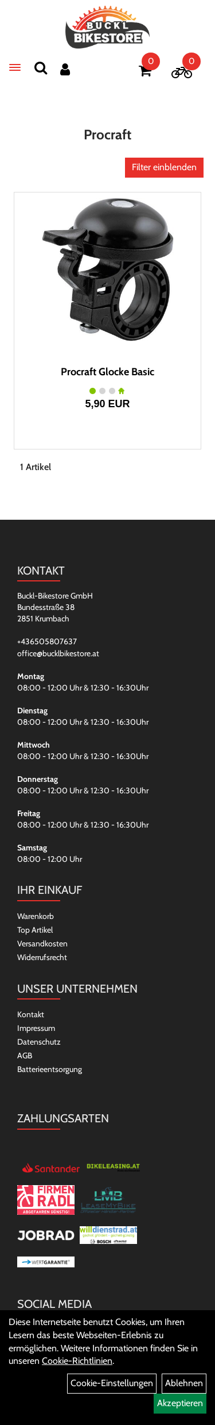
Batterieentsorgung (49, 1069)
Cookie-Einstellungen (112, 1383)
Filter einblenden (164, 167)
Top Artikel (35, 930)
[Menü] (15, 67)
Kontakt (30, 1014)
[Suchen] (40, 68)
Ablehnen (184, 1383)
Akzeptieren (180, 1403)
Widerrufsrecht (42, 957)
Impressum (36, 1028)
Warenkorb (35, 916)
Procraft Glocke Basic (107, 372)
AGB (24, 1055)
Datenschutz (39, 1042)
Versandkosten (42, 943)
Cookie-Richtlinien (77, 1360)
